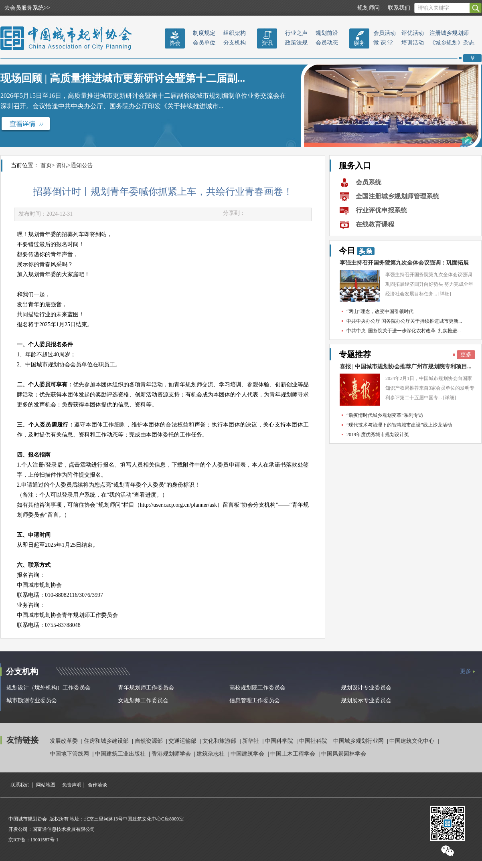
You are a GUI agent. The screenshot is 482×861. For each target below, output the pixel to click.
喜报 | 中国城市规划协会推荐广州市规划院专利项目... (406, 367)
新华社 (251, 741)
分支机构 (234, 43)
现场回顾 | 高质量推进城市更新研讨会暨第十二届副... (122, 78)
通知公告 (82, 165)
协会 (174, 43)
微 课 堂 (383, 43)
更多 (466, 355)
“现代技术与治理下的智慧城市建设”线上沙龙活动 (399, 425)
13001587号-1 (44, 840)
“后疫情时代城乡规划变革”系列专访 (384, 415)
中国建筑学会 (248, 754)
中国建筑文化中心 (412, 741)
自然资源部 (149, 741)
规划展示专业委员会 (366, 700)
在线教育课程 (375, 224)
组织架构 (234, 33)
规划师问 (368, 8)
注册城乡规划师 (449, 33)
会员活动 (384, 33)
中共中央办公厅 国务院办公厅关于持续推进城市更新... (404, 321)
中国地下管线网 (70, 754)
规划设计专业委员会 (366, 688)
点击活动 (80, 465)
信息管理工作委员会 (254, 700)
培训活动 (412, 43)
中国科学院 (280, 741)
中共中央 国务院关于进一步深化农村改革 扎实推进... (403, 330)
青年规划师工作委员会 (146, 688)
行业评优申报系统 (381, 210)
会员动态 (327, 43)
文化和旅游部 (220, 741)
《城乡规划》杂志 (451, 43)
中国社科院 (314, 741)
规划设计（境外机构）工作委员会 (48, 688)
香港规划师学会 (172, 754)
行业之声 (296, 33)
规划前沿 (327, 33)
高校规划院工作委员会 (257, 688)
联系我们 (399, 8)
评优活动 (412, 33)
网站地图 (45, 785)
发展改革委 (64, 741)
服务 (359, 43)
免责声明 (71, 785)
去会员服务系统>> (27, 8)
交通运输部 (183, 741)
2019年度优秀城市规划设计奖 (377, 434)
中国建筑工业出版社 (121, 754)
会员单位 (204, 43)
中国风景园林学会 (343, 754)
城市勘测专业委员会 (31, 700)
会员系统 (368, 182)
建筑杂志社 (211, 754)
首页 (46, 165)
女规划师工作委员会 (143, 700)
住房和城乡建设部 (107, 741)
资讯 (267, 43)
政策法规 (296, 43)
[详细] (444, 294)
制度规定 (204, 33)
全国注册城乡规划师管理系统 (397, 196)
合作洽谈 (97, 785)
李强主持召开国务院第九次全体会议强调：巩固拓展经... (404, 265)
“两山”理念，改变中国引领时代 (379, 311)
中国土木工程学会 (293, 754)
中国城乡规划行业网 (359, 741)
